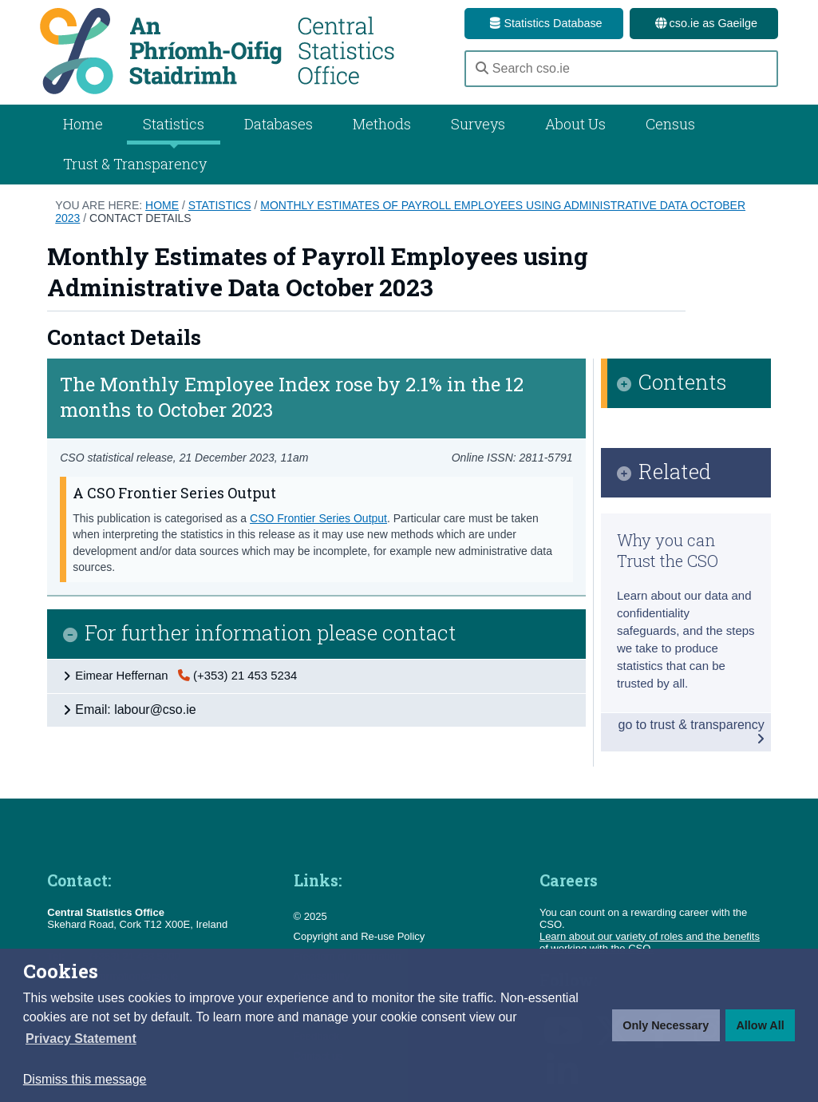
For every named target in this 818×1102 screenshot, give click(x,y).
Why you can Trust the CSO (667, 550)
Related (674, 472)
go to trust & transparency (691, 731)
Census (670, 123)
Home (83, 123)
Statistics (219, 205)
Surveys (478, 123)
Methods (382, 123)
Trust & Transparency (135, 163)
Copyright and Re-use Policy (359, 936)
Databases (278, 123)
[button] (81, 1039)
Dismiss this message (85, 1079)
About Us (575, 123)
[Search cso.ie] (621, 68)
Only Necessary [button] (665, 1025)
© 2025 (310, 916)
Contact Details (140, 218)
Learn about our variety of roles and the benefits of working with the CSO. (649, 942)
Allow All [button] (760, 1025)
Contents (682, 383)
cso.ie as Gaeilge (703, 23)
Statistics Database (543, 23)
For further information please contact (270, 633)
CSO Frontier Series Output (318, 518)
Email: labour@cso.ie (135, 709)
